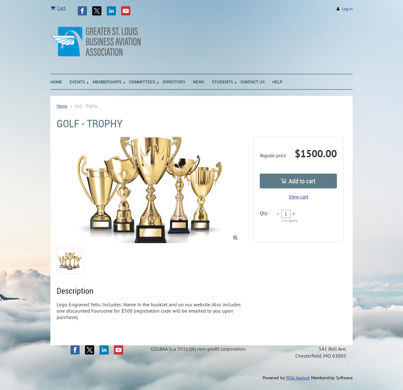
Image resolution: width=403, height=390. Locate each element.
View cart (298, 196)
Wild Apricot (298, 378)
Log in (347, 9)
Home (62, 106)
